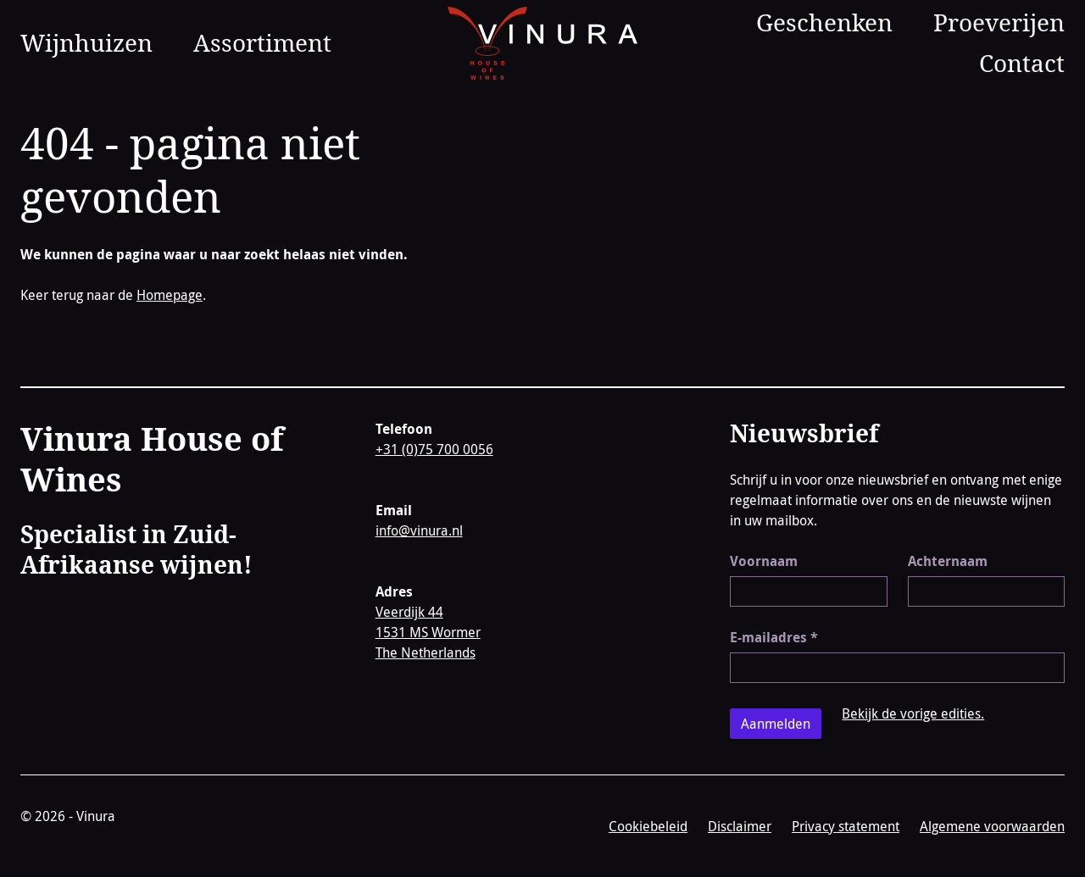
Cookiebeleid (648, 826)
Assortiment (262, 42)
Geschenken (824, 22)
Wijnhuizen (86, 42)
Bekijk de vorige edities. (913, 713)
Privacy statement (845, 826)
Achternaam (948, 561)
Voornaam (764, 561)
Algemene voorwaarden (992, 826)
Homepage (169, 295)
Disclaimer (739, 826)
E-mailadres (774, 637)
